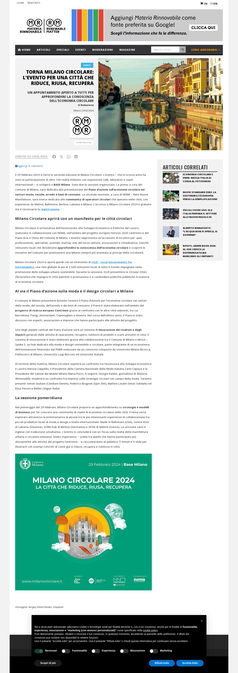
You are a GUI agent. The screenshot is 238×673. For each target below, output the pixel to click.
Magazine (127, 49)
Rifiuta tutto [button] (162, 663)
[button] (202, 621)
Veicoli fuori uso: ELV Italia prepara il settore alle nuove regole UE (200, 213)
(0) (203, 3)
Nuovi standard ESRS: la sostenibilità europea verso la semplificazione (200, 196)
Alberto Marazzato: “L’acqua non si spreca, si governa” (200, 231)
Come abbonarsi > (205, 49)
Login (20, 2)
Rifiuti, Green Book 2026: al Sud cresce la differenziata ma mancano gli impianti (199, 251)
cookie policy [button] (150, 630)
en (215, 3)
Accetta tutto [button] (190, 663)
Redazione (87, 105)
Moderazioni (102, 49)
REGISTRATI (34, 2)
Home (24, 49)
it (211, 3)
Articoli (43, 49)
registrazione (50, 209)
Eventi (80, 49)
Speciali (62, 49)
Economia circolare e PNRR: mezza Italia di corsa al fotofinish (198, 178)
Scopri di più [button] (48, 663)
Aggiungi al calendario (29, 166)
